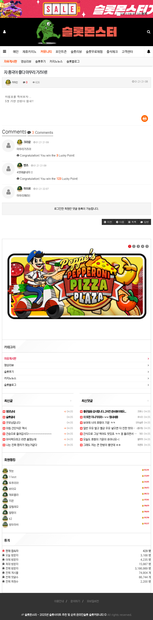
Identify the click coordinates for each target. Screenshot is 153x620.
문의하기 (75, 601)
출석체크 (112, 51)
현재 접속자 (12, 551)
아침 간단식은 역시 (15, 428)
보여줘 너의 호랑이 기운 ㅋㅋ (97, 422)
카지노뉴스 (56, 61)
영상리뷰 (26, 61)
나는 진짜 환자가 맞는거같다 (20, 445)
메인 (16, 51)
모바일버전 (93, 601)
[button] (108, 222)
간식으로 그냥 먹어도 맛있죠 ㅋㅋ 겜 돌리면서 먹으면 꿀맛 (113, 433)
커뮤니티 (46, 51)
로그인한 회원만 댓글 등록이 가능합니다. (76, 208)
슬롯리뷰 (76, 51)
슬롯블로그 (73, 61)
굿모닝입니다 (11, 422)
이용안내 (59, 601)
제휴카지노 (29, 51)
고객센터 (127, 51)
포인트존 (61, 51)
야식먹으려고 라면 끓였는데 (19, 439)
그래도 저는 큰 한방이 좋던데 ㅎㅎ (100, 445)
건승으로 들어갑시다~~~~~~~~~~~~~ (27, 433)
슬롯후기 (40, 61)
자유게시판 (10, 61)
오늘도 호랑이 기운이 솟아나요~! (99, 439)
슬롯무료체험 (94, 51)
